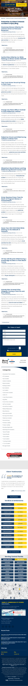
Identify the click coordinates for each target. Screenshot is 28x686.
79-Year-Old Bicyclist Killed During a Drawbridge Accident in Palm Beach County (13, 260)
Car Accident (5, 390)
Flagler (3, 664)
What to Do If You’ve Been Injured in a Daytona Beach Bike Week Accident (14, 639)
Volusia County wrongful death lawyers (12, 131)
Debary (7, 571)
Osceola (14, 664)
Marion (7, 664)
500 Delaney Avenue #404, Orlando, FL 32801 (14, 612)
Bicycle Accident (6, 383)
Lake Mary (7, 562)
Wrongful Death (6, 445)
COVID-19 (5, 394)
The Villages (20, 568)
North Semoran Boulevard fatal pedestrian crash (12, 161)
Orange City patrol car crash (9, 130)
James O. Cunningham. (12, 676)
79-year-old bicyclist (10, 275)
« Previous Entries (5, 322)
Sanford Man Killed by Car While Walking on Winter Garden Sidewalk (13, 58)
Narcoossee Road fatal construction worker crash (12, 315)
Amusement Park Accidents (9, 374)
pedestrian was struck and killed (17, 152)
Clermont (20, 574)
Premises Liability (7, 422)
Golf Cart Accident (7, 404)
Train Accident (6, 436)
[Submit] (14, 354)
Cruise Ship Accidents (7, 397)
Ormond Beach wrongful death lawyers (10, 221)
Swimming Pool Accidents (8, 429)
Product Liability (6, 425)
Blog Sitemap (10, 678)
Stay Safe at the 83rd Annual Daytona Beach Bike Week (14, 635)
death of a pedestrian (8, 64)
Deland (7, 574)
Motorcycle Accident (7, 413)
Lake (21, 664)
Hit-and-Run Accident (7, 406)
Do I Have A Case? (14, 327)
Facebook (3, 626)
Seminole (10, 664)
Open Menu (25, 1)
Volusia (12, 665)
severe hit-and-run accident (16, 302)
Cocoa (20, 580)
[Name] (14, 331)
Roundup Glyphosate (7, 427)
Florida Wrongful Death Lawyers (9, 283)
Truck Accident (6, 438)
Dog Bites (5, 399)
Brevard (17, 664)
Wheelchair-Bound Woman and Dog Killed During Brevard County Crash (13, 169)
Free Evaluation (21, 4)
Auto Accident (6, 378)
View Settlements (14, 552)
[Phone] (14, 337)
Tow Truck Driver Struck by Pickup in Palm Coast (13, 83)
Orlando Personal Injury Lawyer (8, 667)
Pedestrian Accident (9, 74)
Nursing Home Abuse (8, 415)
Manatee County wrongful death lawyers (11, 252)
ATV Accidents (6, 376)
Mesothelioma (6, 411)
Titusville (20, 577)
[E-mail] (14, 334)
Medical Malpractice (7, 408)
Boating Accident (6, 385)
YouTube (12, 626)
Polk (23, 664)
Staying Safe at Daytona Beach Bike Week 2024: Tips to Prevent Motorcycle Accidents (14, 643)
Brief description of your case (14, 342)
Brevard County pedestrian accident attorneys (12, 190)
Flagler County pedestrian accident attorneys (11, 103)
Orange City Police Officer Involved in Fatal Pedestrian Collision (13, 110)
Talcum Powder (6, 432)
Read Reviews (14, 497)
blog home (3, 18)
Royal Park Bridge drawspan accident (14, 284)
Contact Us (16, 654)
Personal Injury (6, 420)
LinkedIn (9, 626)
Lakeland (7, 580)
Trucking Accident (7, 441)
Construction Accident (8, 392)
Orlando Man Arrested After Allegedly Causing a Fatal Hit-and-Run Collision (13, 291)
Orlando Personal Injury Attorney (8, 31)
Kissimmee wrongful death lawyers (10, 49)
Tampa (20, 565)
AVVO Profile (23, 360)
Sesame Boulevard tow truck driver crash (15, 104)
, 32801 (8, 619)
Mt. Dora (20, 571)
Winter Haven (20, 562)
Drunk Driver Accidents (8, 401)
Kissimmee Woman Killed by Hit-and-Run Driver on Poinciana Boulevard (12, 28)
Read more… (5, 45)
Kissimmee (7, 565)
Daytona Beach (7, 568)
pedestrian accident (6, 92)
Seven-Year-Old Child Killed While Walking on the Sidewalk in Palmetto (12, 229)
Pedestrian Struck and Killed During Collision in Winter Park (13, 138)
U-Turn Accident (6, 443)
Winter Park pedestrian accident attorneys (16, 162)
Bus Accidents (6, 388)
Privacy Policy (17, 678)
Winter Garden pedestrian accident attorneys (16, 77)
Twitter (6, 626)
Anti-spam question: (11, 348)
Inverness (7, 577)
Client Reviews (22, 362)
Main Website (4, 652)
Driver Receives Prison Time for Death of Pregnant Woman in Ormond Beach (12, 198)
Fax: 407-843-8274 (6, 623)
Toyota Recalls (6, 434)
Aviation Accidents (7, 381)
